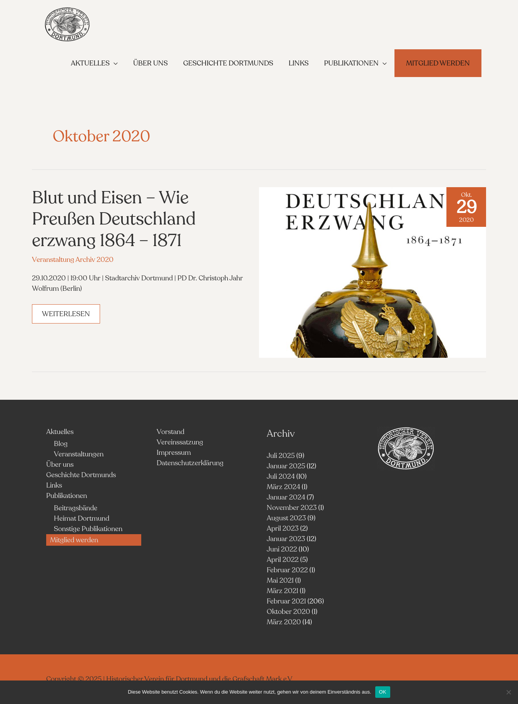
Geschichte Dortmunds (81, 474)
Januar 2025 (286, 466)
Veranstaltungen (79, 454)
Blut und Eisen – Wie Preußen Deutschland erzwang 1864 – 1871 (114, 219)
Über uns (60, 464)
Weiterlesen (67, 316)
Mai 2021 (280, 580)
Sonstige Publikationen (88, 528)
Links (54, 485)
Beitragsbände (75, 508)
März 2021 (282, 590)
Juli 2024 (281, 476)
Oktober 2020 (288, 611)
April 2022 (283, 559)
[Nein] (508, 692)
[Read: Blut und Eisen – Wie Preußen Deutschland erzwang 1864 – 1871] (372, 272)
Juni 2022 (282, 549)
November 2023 (292, 507)
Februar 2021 (286, 601)
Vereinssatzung (180, 442)
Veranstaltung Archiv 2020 (73, 259)
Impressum (174, 452)
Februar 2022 (287, 570)
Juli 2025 (281, 455)
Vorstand (170, 431)
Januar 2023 (286, 538)
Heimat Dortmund (81, 518)
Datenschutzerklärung (190, 463)
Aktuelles (60, 431)
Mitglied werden (74, 540)
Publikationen (66, 495)
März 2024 (283, 486)
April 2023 (283, 528)
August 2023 (286, 518)
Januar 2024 (286, 497)
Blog (61, 443)
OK (382, 692)
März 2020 (284, 622)
